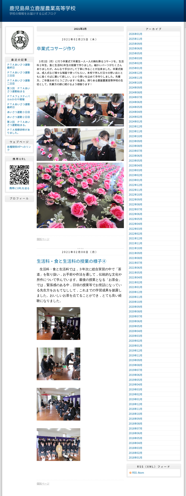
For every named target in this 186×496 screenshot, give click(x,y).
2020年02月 (135, 340)
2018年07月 (135, 428)
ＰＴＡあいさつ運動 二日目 (20, 82)
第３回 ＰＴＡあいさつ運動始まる (18, 89)
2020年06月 (135, 321)
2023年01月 (135, 180)
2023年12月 (135, 126)
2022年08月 (135, 204)
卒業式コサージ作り (56, 48)
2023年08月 (135, 146)
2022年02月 (135, 233)
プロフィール (19, 198)
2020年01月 (135, 345)
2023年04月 (135, 165)
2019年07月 (135, 370)
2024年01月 (135, 121)
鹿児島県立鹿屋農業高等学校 (42, 8)
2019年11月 (135, 355)
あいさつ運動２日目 (18, 117)
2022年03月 (135, 228)
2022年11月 (135, 190)
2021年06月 (135, 267)
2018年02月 (135, 453)
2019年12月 (135, 350)
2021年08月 (135, 258)
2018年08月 (135, 423)
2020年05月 (135, 326)
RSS (134, 472)
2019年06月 (135, 375)
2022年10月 (135, 194)
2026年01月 (135, 34)
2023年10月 (135, 136)
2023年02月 (135, 175)
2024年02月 (135, 117)
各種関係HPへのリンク (19, 148)
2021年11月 (135, 243)
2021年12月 (135, 238)
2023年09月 (135, 141)
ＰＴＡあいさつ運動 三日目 (20, 74)
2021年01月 (135, 287)
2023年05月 (135, 160)
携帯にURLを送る (19, 188)
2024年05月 (135, 107)
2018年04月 (135, 443)
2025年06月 (135, 48)
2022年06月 (135, 214)
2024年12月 (135, 73)
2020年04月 (135, 331)
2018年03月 (135, 448)
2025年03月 (135, 58)
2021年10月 (135, 248)
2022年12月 (135, 185)
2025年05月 (135, 53)
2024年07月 (135, 97)
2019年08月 (135, 365)
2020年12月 (135, 292)
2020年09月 (135, 306)
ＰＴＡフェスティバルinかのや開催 (18, 97)
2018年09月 (135, 418)
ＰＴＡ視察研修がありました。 (18, 131)
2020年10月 (135, 302)
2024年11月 (135, 77)
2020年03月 (135, 336)
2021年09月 (135, 253)
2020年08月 (135, 311)
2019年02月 (135, 394)
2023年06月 (135, 155)
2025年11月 (135, 39)
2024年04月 (135, 112)
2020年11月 (135, 297)
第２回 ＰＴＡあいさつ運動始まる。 (18, 123)
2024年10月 (135, 82)
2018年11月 (135, 409)
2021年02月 (135, 282)
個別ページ (43, 239)
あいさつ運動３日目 (18, 112)
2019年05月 (135, 379)
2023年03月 (135, 170)
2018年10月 (135, 413)
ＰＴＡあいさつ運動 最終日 (20, 66)
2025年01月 (135, 68)
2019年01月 (135, 399)
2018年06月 (135, 433)
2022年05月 (135, 219)
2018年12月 (135, 404)
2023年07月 (135, 150)
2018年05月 (135, 438)
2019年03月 (135, 389)
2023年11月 (135, 131)
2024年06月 (135, 102)
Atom (141, 472)
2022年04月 (135, 224)
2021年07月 (135, 262)
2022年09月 (135, 199)
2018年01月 (135, 457)
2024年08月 (135, 92)
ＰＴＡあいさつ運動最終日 (18, 105)
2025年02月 (135, 63)
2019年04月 (135, 384)
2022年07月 (135, 209)
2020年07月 (135, 316)
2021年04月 (135, 277)
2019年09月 (135, 360)
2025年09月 (135, 43)
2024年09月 (135, 87)
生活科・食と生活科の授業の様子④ (71, 261)
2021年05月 (135, 272)
